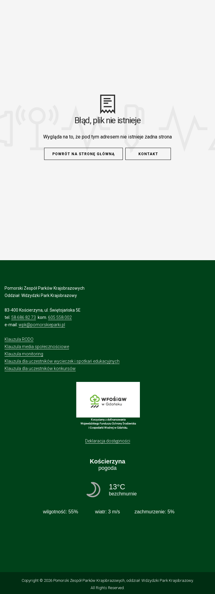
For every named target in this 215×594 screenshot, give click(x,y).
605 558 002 (60, 317)
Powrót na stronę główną (83, 154)
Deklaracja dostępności (107, 441)
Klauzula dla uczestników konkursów (40, 368)
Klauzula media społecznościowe (37, 346)
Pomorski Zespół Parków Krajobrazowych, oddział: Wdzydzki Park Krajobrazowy (123, 580)
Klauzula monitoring (24, 353)
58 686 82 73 (23, 317)
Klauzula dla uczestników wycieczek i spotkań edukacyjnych (62, 361)
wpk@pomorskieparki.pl (42, 324)
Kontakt (148, 154)
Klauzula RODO (19, 339)
